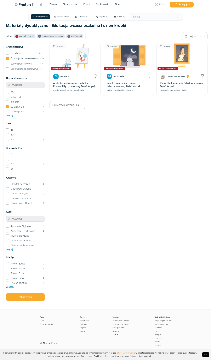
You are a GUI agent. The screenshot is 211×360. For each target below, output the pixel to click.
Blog (117, 4)
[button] (25, 53)
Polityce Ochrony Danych (126, 353)
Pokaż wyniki (25, 297)
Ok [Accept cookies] (205, 354)
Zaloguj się (182, 4)
